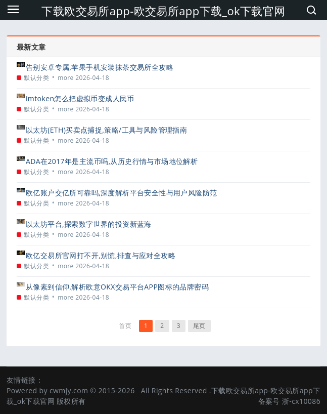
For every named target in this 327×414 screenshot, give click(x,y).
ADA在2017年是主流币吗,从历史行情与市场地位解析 (112, 161)
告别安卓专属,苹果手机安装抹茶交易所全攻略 (99, 67)
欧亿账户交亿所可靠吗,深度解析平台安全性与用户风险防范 (121, 192)
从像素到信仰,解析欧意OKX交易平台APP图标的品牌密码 (117, 287)
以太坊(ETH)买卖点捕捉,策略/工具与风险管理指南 (106, 130)
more (66, 77)
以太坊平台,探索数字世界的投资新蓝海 (89, 224)
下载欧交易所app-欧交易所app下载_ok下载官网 (163, 10)
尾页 (199, 325)
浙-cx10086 (301, 401)
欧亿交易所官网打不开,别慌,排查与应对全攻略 (100, 255)
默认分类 (36, 77)
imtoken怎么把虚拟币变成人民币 (80, 98)
